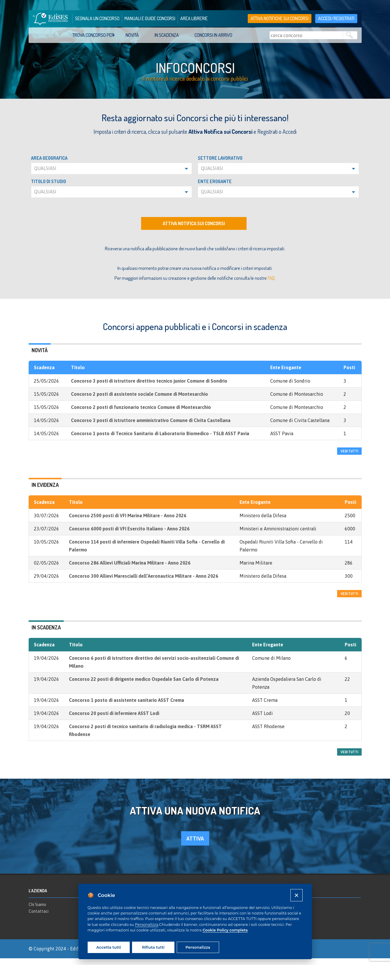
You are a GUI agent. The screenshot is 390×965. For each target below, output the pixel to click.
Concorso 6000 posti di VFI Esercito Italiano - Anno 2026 (129, 535)
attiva (195, 845)
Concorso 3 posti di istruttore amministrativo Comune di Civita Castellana (150, 427)
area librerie (194, 18)
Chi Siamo (37, 911)
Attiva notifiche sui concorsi (279, 18)
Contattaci (38, 918)
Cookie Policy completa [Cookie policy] (224, 930)
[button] (111, 175)
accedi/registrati (336, 18)
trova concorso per (93, 35)
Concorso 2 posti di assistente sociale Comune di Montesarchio (139, 400)
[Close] (296, 895)
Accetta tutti (108, 947)
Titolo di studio (48, 188)
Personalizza (146, 924)
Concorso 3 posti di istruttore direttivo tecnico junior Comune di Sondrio (149, 387)
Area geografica (49, 165)
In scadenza (167, 35)
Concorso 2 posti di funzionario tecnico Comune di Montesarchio (141, 413)
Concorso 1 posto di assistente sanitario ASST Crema (126, 706)
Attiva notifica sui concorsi (194, 230)
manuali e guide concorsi (149, 18)
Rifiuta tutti (153, 947)
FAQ (271, 285)
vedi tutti (349, 458)
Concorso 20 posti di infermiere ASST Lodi (114, 720)
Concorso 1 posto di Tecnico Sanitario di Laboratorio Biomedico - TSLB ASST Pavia (160, 440)
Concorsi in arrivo (213, 35)
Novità (132, 35)
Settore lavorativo (220, 165)
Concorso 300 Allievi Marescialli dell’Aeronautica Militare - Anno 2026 (143, 582)
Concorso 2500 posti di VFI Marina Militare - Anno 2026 (127, 522)
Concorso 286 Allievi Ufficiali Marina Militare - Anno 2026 (129, 569)
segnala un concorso (97, 18)
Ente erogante (215, 188)
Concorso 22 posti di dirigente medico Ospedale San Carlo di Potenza (144, 685)
